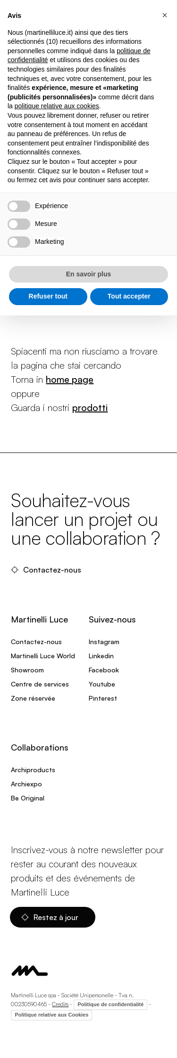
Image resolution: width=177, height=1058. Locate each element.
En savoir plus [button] (88, 274)
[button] (164, 15)
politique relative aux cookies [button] (57, 106)
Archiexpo (26, 784)
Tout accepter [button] (129, 296)
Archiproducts (33, 770)
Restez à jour (50, 917)
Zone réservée (33, 698)
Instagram (104, 642)
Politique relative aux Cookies (51, 1015)
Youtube (102, 684)
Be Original (27, 798)
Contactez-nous (47, 569)
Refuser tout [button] (48, 296)
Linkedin (101, 656)
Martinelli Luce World (43, 656)
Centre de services (40, 684)
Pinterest (103, 698)
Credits (60, 1004)
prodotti (90, 407)
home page (69, 379)
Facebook (104, 670)
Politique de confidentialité (110, 1004)
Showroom (27, 670)
